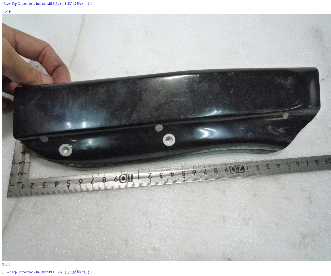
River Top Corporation (18, 3)
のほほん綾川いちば (75, 3)
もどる (7, 11)
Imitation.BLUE (46, 3)
